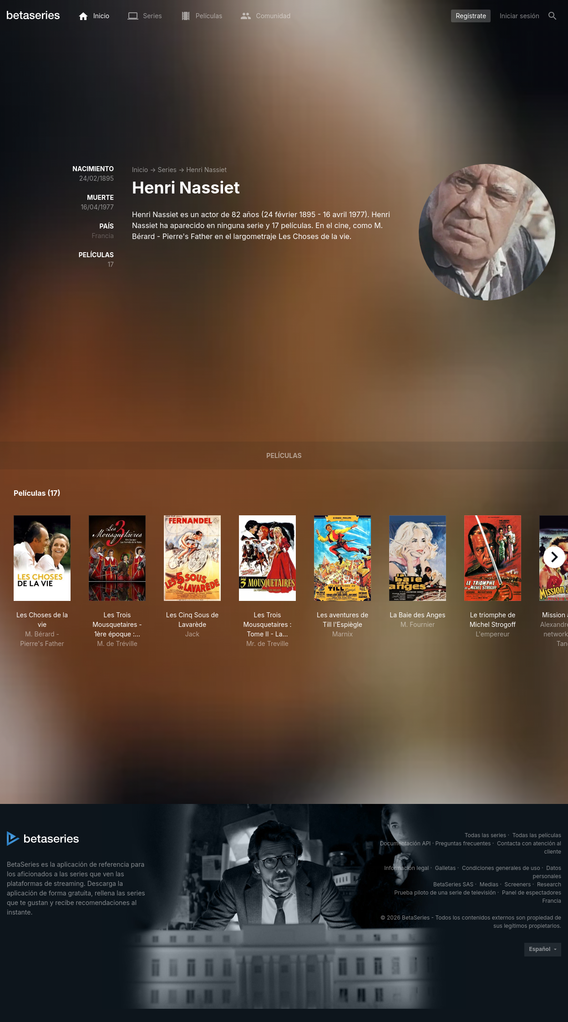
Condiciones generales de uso (501, 867)
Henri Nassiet (206, 169)
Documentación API (405, 843)
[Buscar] (552, 16)
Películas (283, 455)
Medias (489, 884)
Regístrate (471, 16)
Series (167, 169)
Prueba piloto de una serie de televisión (445, 892)
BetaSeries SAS (453, 884)
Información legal (406, 867)
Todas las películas (536, 835)
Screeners (518, 884)
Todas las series (485, 835)
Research (549, 884)
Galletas (445, 867)
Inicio (140, 169)
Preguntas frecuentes (463, 843)
